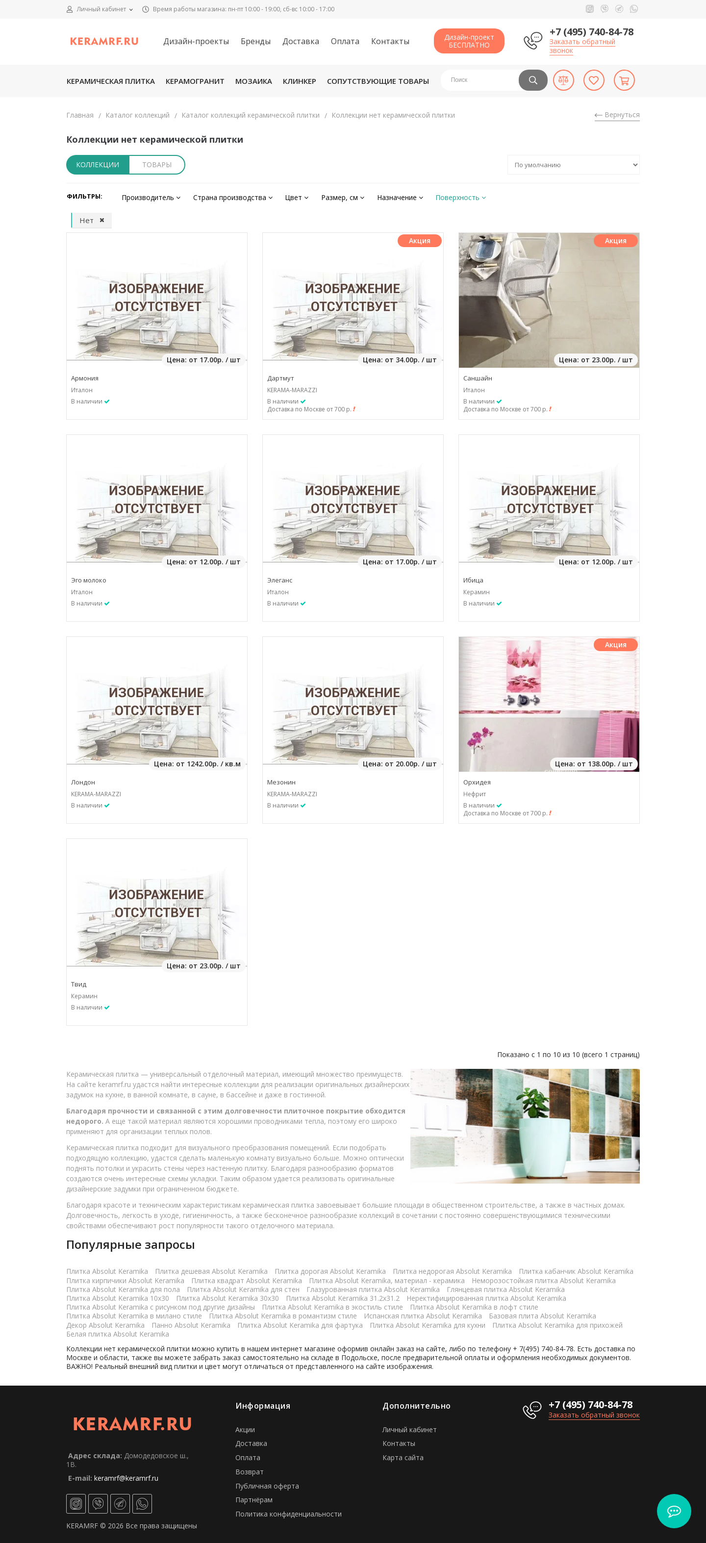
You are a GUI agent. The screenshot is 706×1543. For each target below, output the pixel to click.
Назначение (383, 196)
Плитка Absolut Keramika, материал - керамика (387, 1278)
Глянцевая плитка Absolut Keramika (506, 1286)
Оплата (345, 41)
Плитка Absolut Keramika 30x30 (227, 1295)
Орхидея (477, 779)
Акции (245, 1427)
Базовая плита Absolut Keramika (542, 1313)
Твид (78, 981)
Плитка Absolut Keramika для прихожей (557, 1322)
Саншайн (477, 375)
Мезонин (281, 779)
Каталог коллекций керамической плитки (250, 115)
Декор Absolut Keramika (105, 1322)
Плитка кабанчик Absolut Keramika (576, 1269)
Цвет (287, 196)
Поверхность (440, 196)
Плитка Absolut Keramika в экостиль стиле (332, 1304)
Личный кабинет (409, 1427)
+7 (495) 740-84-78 (591, 31)
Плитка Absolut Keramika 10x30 (117, 1295)
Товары (157, 164)
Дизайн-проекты (196, 41)
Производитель (149, 196)
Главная (80, 115)
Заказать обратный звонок (582, 46)
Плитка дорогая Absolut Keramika (330, 1269)
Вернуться (617, 114)
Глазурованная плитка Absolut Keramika (373, 1286)
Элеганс (279, 577)
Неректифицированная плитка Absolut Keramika (486, 1295)
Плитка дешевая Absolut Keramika (211, 1269)
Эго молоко (88, 577)
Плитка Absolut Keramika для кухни (427, 1322)
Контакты (390, 41)
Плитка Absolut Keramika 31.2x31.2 (343, 1295)
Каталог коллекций (137, 115)
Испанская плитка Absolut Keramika (423, 1313)
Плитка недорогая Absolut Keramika (452, 1269)
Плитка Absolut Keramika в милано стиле (134, 1313)
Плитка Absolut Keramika (107, 1269)
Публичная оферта (267, 1483)
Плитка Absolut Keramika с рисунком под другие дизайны (160, 1304)
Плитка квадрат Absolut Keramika (246, 1278)
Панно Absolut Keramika (190, 1322)
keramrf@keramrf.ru (126, 1475)
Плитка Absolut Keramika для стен (243, 1286)
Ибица (473, 577)
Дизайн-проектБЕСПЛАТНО (469, 41)
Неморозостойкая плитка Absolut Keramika (544, 1278)
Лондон (83, 779)
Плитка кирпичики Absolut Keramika (125, 1278)
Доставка (300, 41)
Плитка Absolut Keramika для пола (123, 1286)
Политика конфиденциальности (288, 1511)
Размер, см (329, 196)
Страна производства (227, 196)
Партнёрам (254, 1497)
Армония (85, 375)
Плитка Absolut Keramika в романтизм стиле (283, 1313)
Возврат (249, 1469)
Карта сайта (403, 1455)
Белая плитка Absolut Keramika (117, 1331)
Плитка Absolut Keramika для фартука (300, 1322)
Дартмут (280, 375)
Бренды (256, 41)
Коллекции (97, 164)
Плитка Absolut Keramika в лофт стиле (474, 1304)
